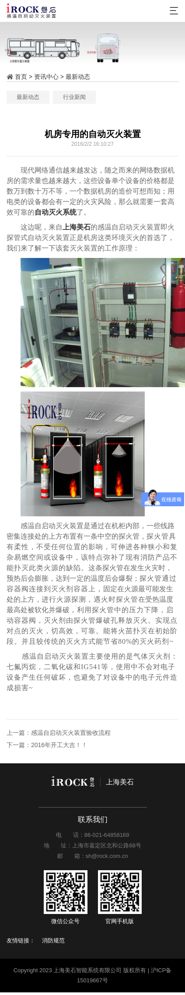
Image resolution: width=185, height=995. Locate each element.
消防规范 (53, 940)
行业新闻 (116, 97)
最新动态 (78, 76)
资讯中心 (46, 76)
